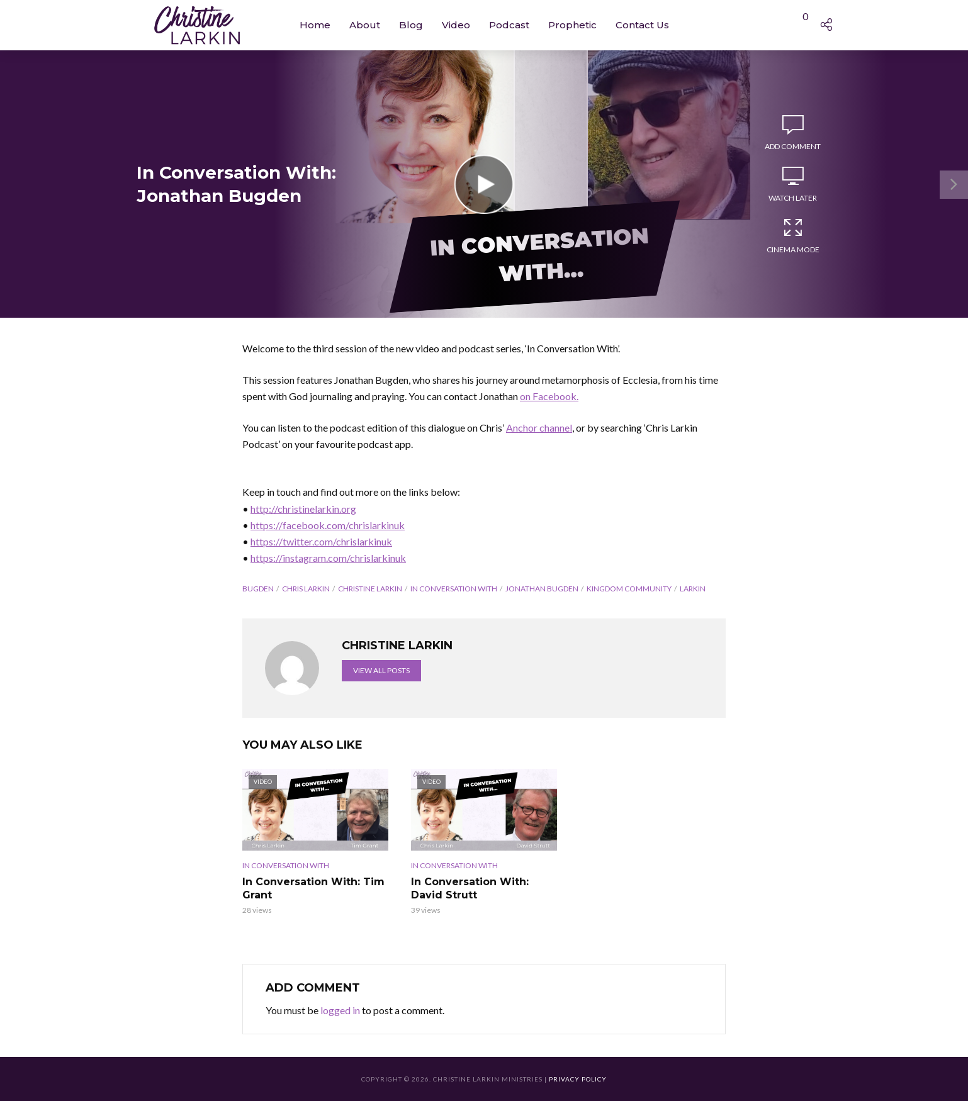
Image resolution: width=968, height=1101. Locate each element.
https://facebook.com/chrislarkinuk (327, 525)
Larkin (693, 588)
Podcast (509, 25)
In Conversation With (453, 588)
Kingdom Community (629, 588)
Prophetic (572, 25)
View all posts (381, 670)
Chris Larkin (306, 588)
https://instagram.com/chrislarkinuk (328, 558)
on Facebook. (549, 396)
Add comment (793, 146)
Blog (411, 25)
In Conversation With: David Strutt (470, 889)
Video (456, 25)
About (364, 25)
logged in (340, 1010)
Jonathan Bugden (541, 588)
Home (315, 25)
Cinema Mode (793, 235)
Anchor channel (539, 427)
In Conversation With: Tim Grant (313, 889)
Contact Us (642, 25)
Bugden (258, 588)
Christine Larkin (370, 588)
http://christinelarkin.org (303, 509)
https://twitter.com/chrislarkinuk (321, 541)
